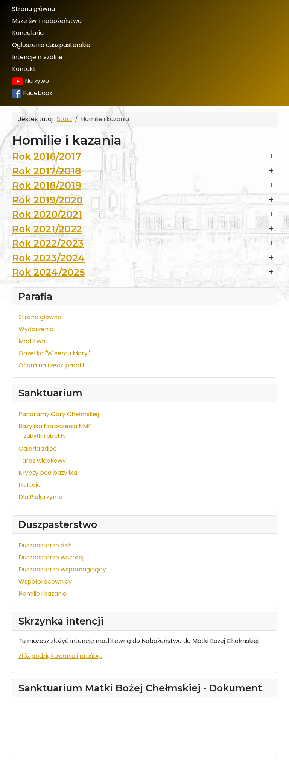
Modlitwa (31, 341)
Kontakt (24, 69)
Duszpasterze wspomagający (62, 569)
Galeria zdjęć (37, 448)
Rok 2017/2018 (46, 171)
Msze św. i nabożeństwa (47, 21)
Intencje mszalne (37, 57)
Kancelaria (28, 33)
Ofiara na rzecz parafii (51, 365)
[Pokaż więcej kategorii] (271, 156)
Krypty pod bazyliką (48, 472)
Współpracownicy (45, 581)
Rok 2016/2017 (46, 156)
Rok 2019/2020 (47, 200)
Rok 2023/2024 (48, 258)
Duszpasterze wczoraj (51, 557)
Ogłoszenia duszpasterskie (51, 45)
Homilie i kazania (42, 593)
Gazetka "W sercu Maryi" (54, 353)
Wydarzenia (35, 329)
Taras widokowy (42, 460)
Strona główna (33, 9)
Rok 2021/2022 (47, 229)
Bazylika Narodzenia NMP (55, 426)
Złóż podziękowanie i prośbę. (60, 656)
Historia (29, 485)
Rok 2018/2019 (46, 185)
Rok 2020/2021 (47, 214)
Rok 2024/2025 (48, 272)
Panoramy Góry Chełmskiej (58, 414)
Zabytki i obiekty (45, 436)
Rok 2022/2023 (48, 243)
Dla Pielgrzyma (40, 497)
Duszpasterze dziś (44, 545)
